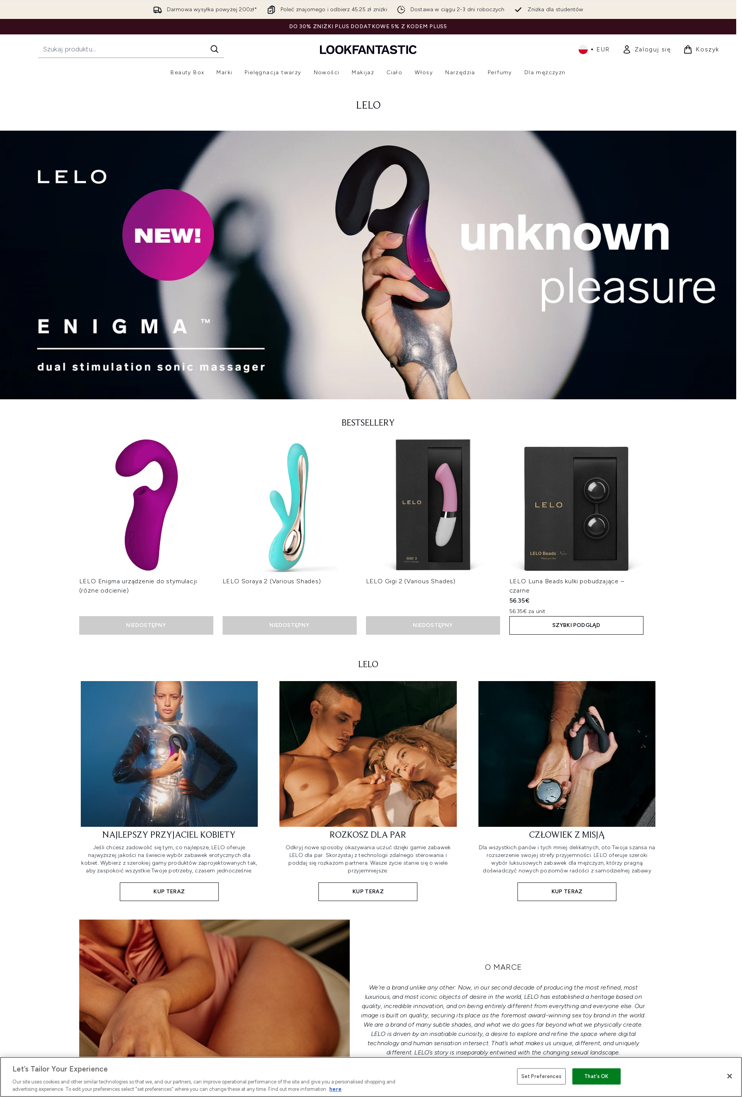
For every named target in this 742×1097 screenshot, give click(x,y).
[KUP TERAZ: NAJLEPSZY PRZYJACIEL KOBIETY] (169, 790)
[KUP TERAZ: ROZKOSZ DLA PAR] (368, 790)
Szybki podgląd (576, 625)
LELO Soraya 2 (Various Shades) (272, 581)
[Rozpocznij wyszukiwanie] (131, 49)
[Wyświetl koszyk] (701, 49)
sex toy (582, 1015)
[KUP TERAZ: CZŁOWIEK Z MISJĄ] (567, 790)
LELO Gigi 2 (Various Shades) (411, 581)
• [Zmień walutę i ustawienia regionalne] (594, 49)
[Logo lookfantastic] (368, 49)
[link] (647, 49)
